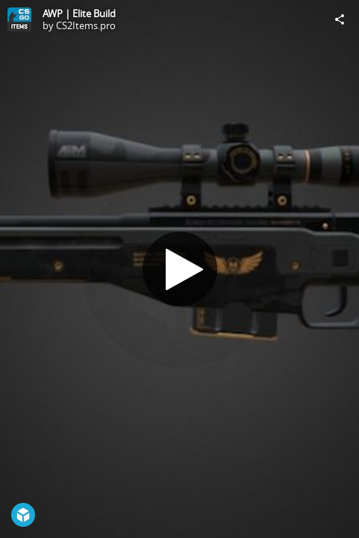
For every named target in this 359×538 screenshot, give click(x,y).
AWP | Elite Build (79, 13)
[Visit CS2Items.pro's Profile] (19, 19)
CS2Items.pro (86, 25)
